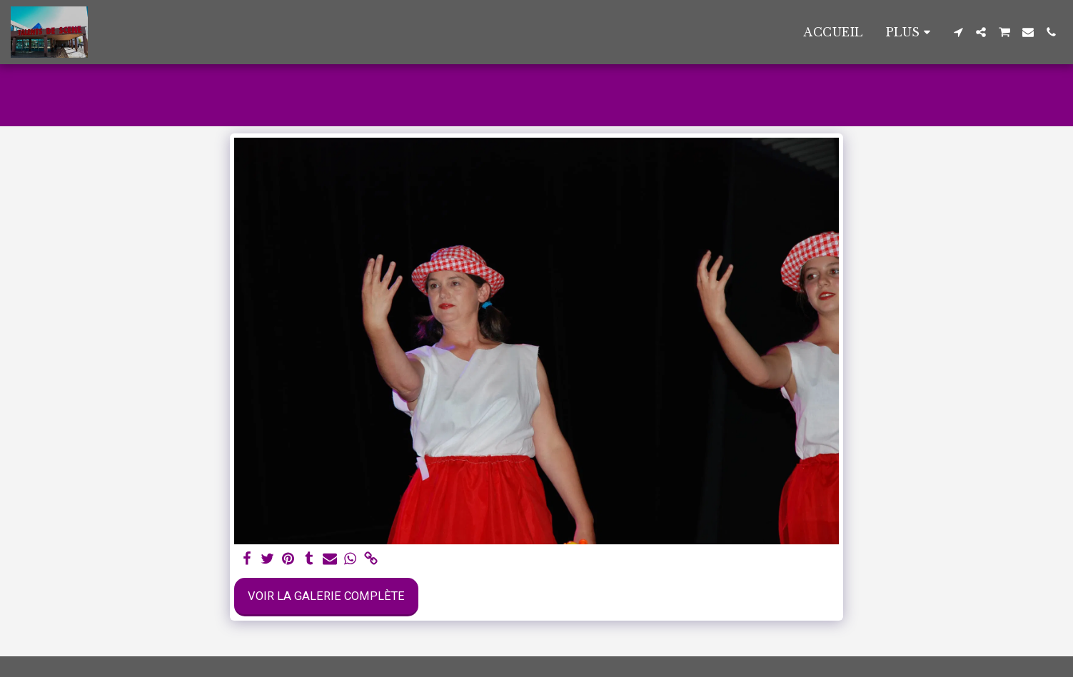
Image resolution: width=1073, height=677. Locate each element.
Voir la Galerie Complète (326, 596)
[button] (958, 32)
